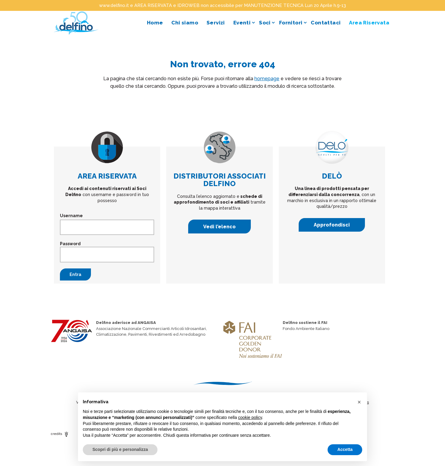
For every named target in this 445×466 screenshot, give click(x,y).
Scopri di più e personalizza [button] (120, 449)
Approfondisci (332, 225)
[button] (359, 402)
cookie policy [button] (250, 417)
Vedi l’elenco (219, 227)
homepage (266, 78)
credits (60, 434)
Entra (75, 274)
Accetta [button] (345, 449)
